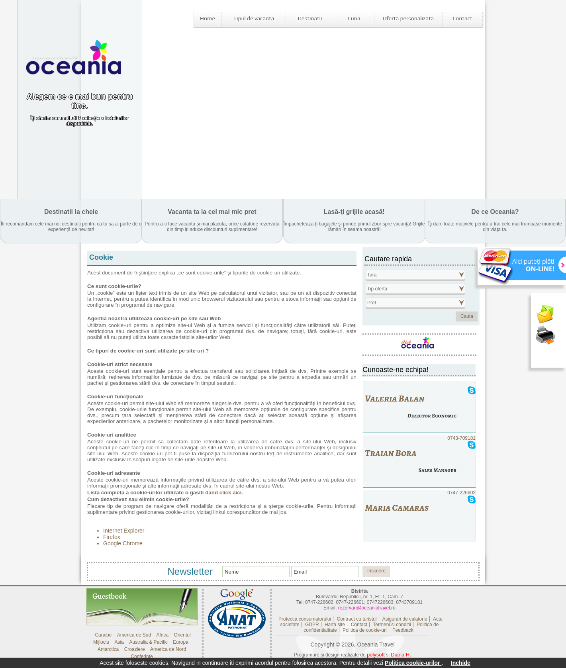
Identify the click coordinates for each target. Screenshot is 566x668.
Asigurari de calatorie (404, 619)
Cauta (466, 316)
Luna (354, 18)
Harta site (335, 624)
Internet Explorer (124, 530)
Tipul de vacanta (253, 18)
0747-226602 (419, 516)
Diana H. (401, 655)
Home (207, 18)
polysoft (376, 655)
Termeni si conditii (392, 624)
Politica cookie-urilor (413, 663)
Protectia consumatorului (304, 619)
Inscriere (376, 571)
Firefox (111, 537)
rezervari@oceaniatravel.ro (367, 608)
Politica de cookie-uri (365, 630)
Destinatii (310, 18)
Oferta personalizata (408, 18)
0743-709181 (419, 461)
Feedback (402, 630)
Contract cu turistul (356, 619)
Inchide (460, 663)
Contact (462, 18)
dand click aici (223, 493)
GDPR (312, 624)
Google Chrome (123, 543)
